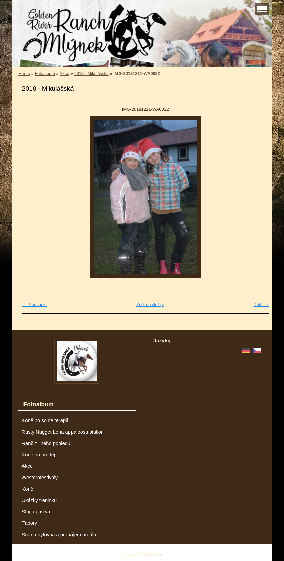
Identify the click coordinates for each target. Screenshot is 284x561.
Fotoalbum (45, 73)
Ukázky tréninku (39, 500)
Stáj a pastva (35, 511)
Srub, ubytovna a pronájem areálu (58, 534)
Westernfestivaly (39, 477)
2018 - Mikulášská (91, 73)
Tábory (29, 523)
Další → (261, 304)
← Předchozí (34, 304)
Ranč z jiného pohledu (45, 443)
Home (24, 73)
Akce (64, 73)
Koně (27, 489)
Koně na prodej (38, 454)
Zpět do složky (150, 304)
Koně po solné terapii (44, 420)
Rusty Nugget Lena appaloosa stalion (62, 432)
